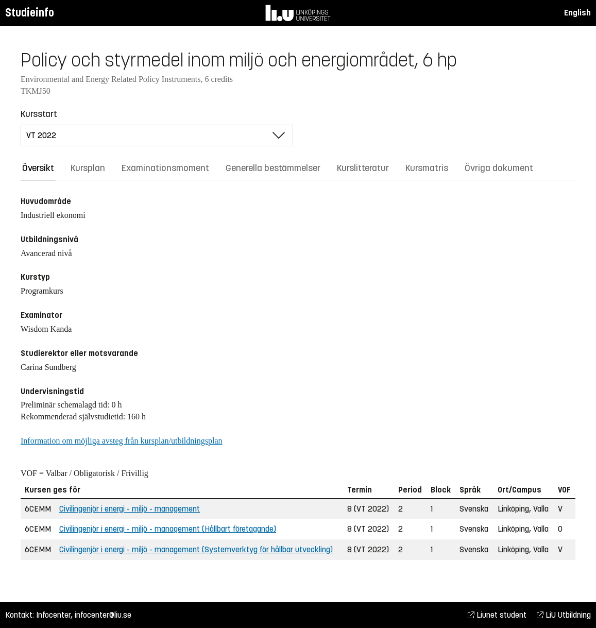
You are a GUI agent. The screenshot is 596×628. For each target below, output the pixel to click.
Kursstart (39, 114)
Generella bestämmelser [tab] (273, 168)
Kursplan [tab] (88, 168)
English (577, 13)
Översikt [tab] (38, 168)
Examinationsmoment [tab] (165, 168)
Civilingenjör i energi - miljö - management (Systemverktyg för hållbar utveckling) (196, 549)
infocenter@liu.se (103, 615)
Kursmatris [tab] (426, 168)
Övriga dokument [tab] (499, 168)
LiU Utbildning (564, 615)
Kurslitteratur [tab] (363, 168)
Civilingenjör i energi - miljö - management (129, 509)
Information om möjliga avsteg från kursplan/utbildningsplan (121, 440)
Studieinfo (29, 13)
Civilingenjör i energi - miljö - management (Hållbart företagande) (167, 529)
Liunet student (497, 615)
